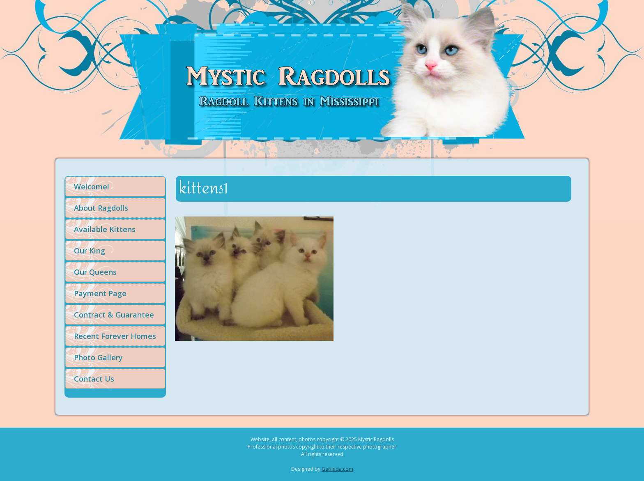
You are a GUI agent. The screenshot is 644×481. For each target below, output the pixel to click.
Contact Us (94, 379)
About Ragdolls (101, 208)
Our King (89, 250)
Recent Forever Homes (115, 336)
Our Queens (95, 272)
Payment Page (100, 293)
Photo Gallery (98, 357)
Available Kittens (105, 229)
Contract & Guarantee (114, 315)
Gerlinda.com (337, 468)
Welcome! (91, 186)
